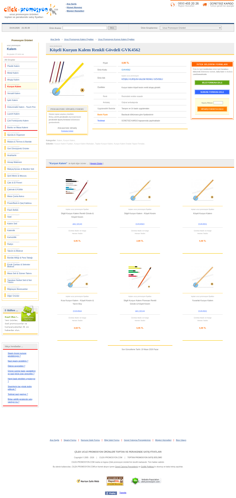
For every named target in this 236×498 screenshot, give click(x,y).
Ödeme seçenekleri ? (16, 366)
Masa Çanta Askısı (15, 195)
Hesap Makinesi (14, 161)
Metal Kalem (13, 72)
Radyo (13, 243)
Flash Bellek (13, 209)
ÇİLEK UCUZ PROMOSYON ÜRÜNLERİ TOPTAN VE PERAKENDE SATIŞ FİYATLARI (118, 452)
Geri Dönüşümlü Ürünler (18, 148)
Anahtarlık (13, 154)
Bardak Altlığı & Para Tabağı (20, 257)
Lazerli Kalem (13, 113)
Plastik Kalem (13, 65)
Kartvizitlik (13, 236)
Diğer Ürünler (13, 295)
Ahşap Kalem (13, 79)
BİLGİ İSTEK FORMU (213, 20)
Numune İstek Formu (90, 440)
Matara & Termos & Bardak (19, 141)
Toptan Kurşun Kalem (104, 144)
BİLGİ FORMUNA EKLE (212, 83)
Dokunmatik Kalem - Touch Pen (21, 106)
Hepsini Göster (96, 163)
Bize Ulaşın (181, 440)
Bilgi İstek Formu (111, 440)
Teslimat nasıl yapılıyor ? (18, 394)
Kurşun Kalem (14, 86)
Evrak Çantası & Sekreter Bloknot (18, 265)
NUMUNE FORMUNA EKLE (212, 92)
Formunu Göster (67, 131)
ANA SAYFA (86, 20)
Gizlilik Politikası (147, 467)
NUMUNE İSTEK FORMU (171, 20)
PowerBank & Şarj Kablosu (19, 202)
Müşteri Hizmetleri (75, 11)
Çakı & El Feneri (14, 182)
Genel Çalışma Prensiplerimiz (137, 440)
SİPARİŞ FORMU (129, 20)
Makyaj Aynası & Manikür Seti (20, 168)
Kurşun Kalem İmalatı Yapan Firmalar (129, 144)
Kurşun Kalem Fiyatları (63, 144)
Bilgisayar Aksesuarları (17, 288)
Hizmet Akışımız (74, 7)
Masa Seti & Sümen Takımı (19, 272)
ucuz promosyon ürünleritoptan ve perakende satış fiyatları (24, 15)
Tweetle (122, 493)
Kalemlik (13, 229)
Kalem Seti (13, 223)
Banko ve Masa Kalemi (17, 126)
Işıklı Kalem (13, 99)
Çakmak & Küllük (15, 188)
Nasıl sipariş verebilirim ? (18, 361)
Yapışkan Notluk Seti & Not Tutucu (19, 280)
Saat (13, 216)
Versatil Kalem (13, 92)
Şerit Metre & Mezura (17, 175)
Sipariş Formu (70, 440)
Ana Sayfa (71, 4)
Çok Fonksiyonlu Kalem (18, 120)
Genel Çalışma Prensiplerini (126, 467)
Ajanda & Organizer (16, 134)
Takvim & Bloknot (15, 250)
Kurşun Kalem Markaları (84, 144)
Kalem (59, 140)
